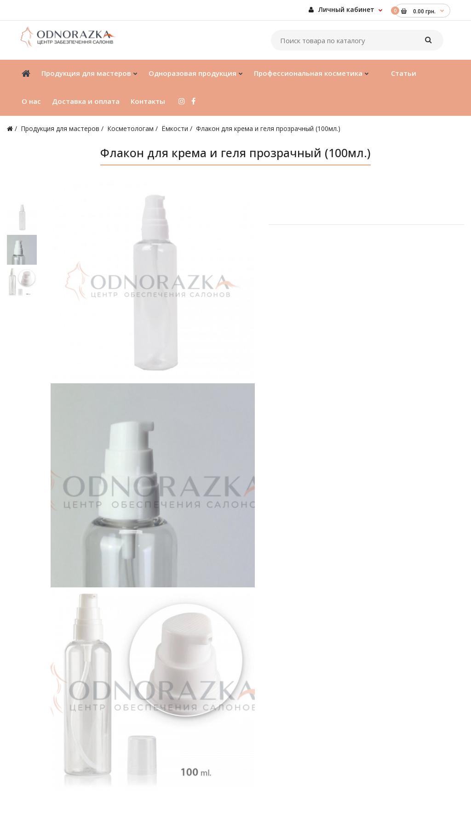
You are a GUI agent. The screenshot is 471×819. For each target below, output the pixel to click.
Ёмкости (174, 128)
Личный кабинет (341, 9)
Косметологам (130, 128)
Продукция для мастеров (60, 128)
